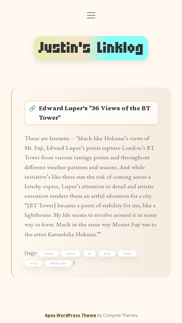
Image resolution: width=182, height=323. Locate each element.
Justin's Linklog (91, 48)
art (89, 253)
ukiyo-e (70, 253)
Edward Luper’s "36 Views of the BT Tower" (94, 112)
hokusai (48, 253)
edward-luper (58, 263)
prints (107, 253)
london (127, 253)
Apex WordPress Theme (70, 315)
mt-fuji (33, 263)
